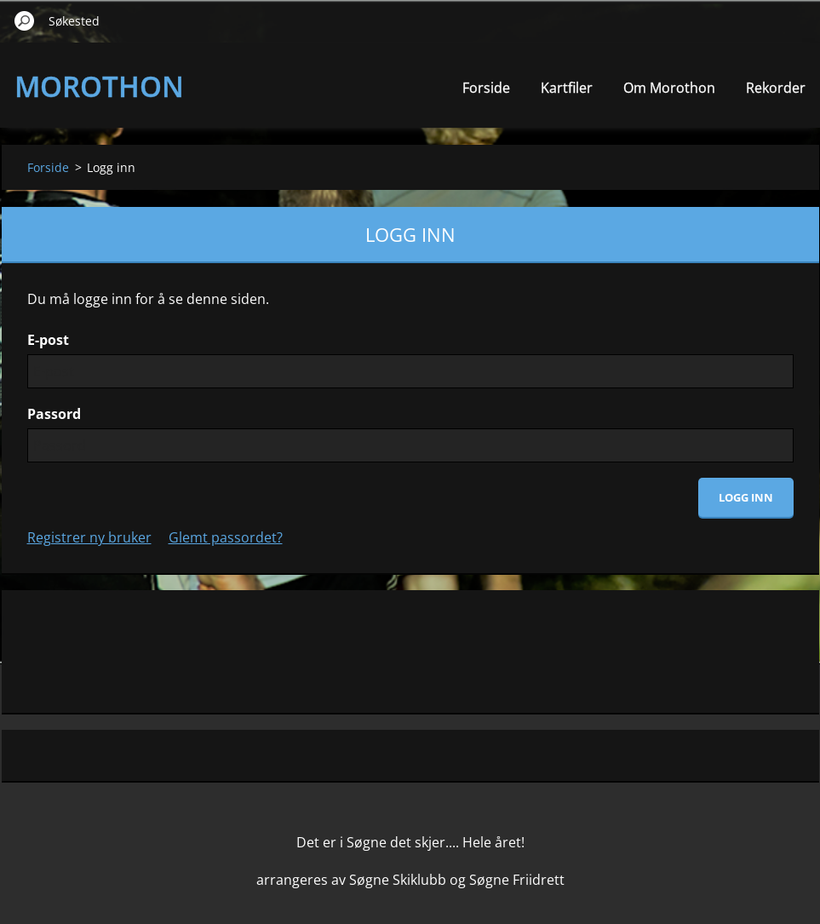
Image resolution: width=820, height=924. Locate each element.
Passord (54, 414)
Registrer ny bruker (89, 537)
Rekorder (776, 87)
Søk (24, 20)
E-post (48, 339)
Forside (486, 87)
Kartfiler (567, 87)
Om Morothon (669, 87)
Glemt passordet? (226, 537)
